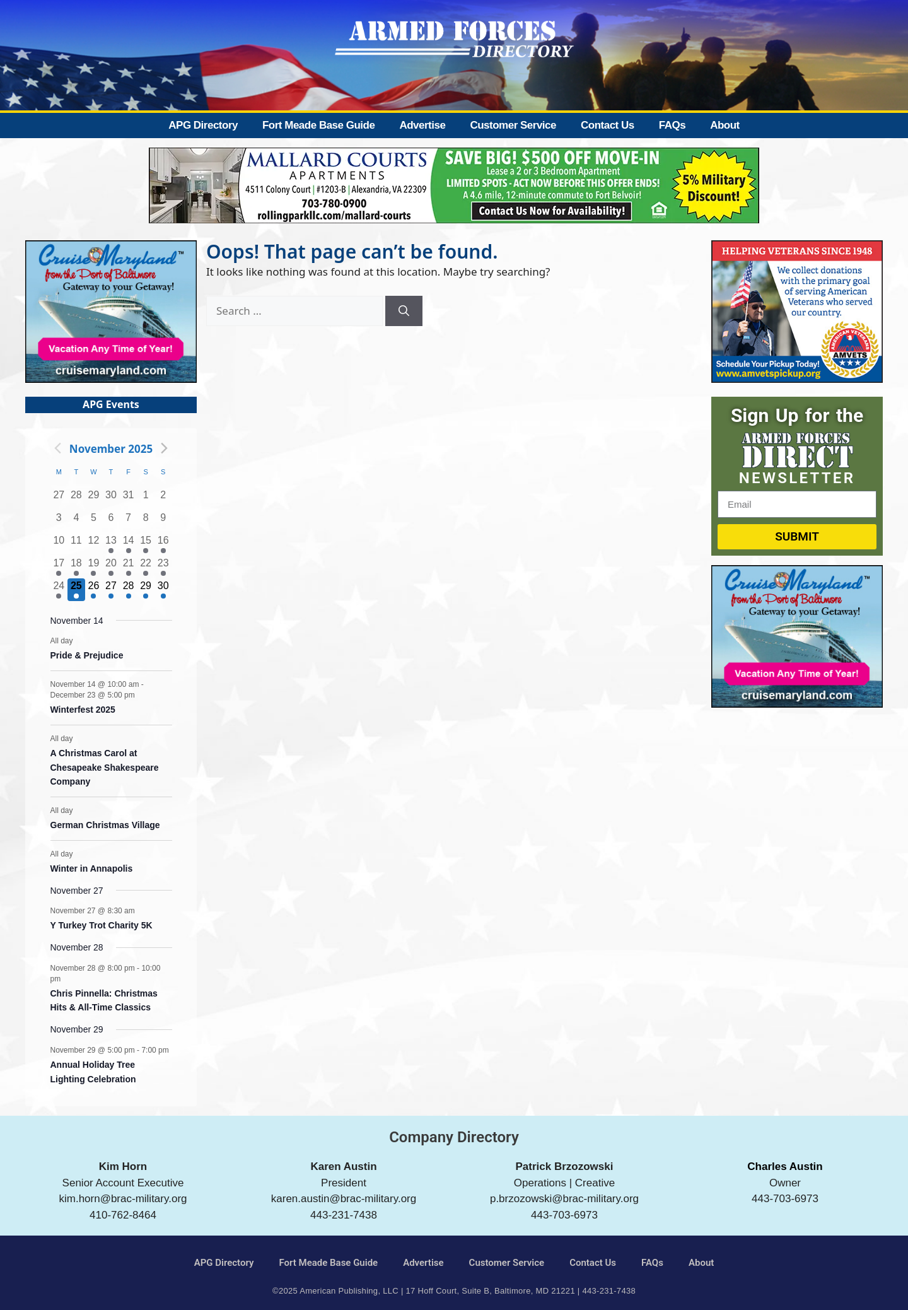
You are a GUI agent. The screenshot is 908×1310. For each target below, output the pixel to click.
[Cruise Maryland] (111, 378)
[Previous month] (58, 448)
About (725, 125)
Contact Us (607, 125)
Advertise (422, 125)
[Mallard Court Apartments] (454, 219)
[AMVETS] (797, 378)
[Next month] (164, 448)
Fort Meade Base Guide (318, 125)
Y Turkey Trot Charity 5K (101, 925)
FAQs (672, 125)
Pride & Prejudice (87, 655)
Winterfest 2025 (82, 710)
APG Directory (203, 125)
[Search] (403, 311)
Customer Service (513, 125)
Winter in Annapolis (91, 868)
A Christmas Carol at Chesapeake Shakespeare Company (104, 767)
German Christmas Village (105, 825)
